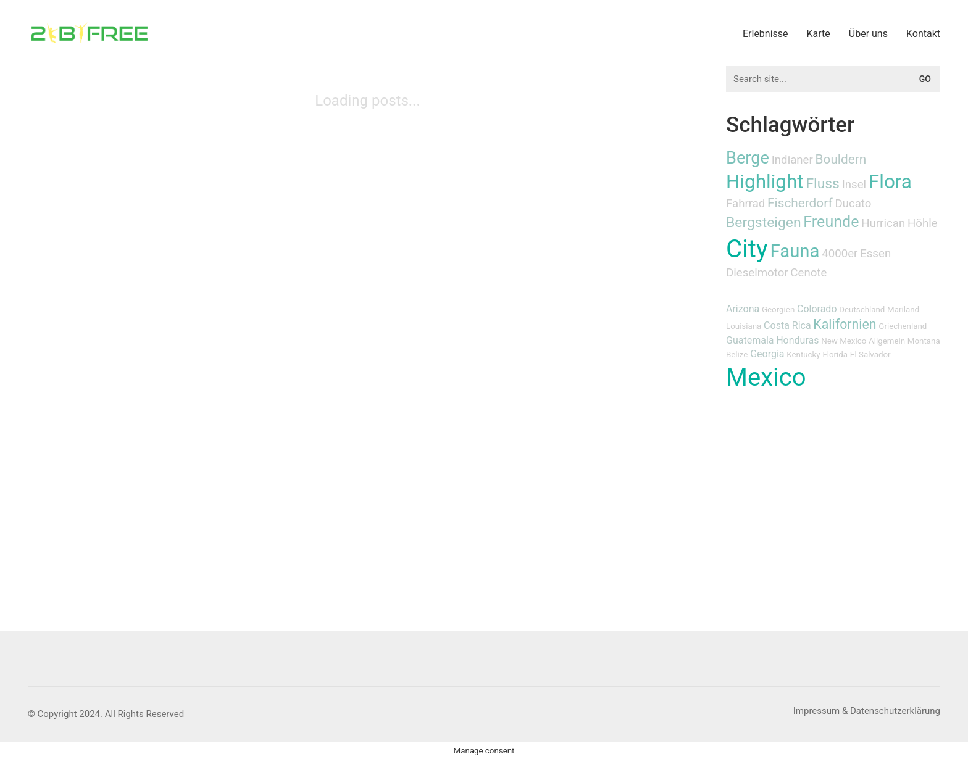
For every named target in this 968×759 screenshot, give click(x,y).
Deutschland (862, 309)
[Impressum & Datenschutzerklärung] (866, 711)
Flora (890, 181)
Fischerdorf (800, 203)
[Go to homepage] (89, 33)
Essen (875, 253)
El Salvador (870, 354)
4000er (839, 253)
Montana (924, 341)
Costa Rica (787, 325)
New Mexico (843, 341)
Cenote (808, 273)
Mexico (766, 377)
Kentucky (803, 354)
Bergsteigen (763, 222)
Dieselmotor (757, 273)
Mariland (903, 309)
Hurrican (883, 223)
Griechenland (902, 326)
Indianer (792, 160)
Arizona (742, 309)
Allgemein (887, 341)
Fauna (795, 251)
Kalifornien (844, 324)
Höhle (923, 223)
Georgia (767, 354)
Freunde (831, 222)
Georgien (778, 309)
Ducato (853, 203)
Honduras (797, 340)
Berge (747, 158)
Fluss (823, 183)
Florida (835, 354)
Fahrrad (745, 203)
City (747, 248)
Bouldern (841, 159)
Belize (737, 354)
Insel (854, 184)
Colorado (817, 309)
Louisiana (743, 326)
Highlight (765, 181)
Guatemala (750, 340)
